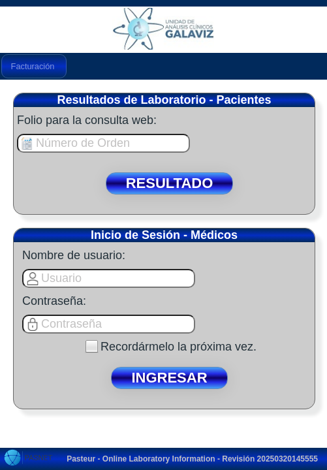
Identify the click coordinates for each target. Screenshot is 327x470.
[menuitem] (34, 66)
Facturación (33, 66)
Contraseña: (54, 300)
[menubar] (34, 66)
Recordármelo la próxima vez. (179, 346)
